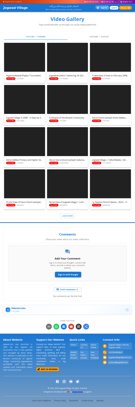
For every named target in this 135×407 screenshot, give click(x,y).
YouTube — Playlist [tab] (99, 36)
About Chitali (93, 346)
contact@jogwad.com (118, 362)
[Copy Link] (49, 327)
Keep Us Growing (47, 369)
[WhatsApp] (56, 327)
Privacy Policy (60, 400)
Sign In (102, 8)
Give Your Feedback (95, 355)
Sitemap (100, 400)
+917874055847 (115, 352)
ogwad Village (15, 8)
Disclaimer (73, 400)
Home (73, 344)
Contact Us (84, 346)
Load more (67, 216)
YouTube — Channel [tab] (36, 36)
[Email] (71, 327)
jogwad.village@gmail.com (120, 357)
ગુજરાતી (114, 8)
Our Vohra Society (84, 355)
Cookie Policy (87, 400)
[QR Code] (79, 327)
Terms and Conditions (41, 400)
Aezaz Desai (77, 392)
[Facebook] (64, 327)
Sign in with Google (68, 274)
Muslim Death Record (74, 355)
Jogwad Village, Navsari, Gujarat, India (119, 346)
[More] (86, 327)
